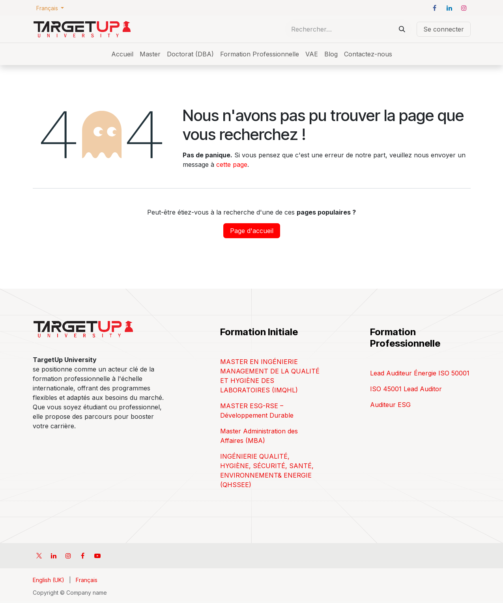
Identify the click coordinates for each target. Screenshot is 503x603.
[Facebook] (434, 8)
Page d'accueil (251, 231)
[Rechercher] (402, 29)
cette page (231, 164)
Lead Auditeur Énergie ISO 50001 (419, 373)
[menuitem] (122, 54)
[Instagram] (464, 8)
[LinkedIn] (449, 8)
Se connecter (443, 29)
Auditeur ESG (390, 405)
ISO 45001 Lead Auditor (406, 389)
